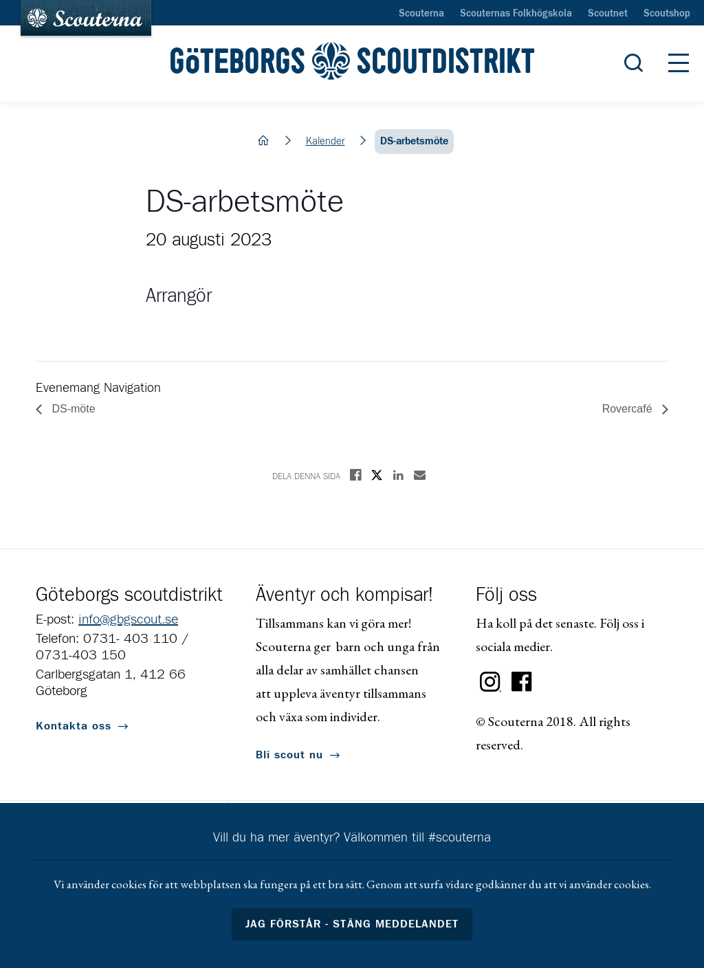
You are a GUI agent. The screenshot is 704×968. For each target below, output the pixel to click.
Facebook (521, 682)
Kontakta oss (73, 726)
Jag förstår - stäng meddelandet (352, 924)
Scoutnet (608, 14)
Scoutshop (667, 14)
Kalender (325, 141)
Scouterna (421, 14)
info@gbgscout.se (128, 619)
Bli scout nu (289, 754)
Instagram (490, 682)
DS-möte (72, 409)
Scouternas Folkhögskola (516, 14)
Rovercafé (628, 409)
